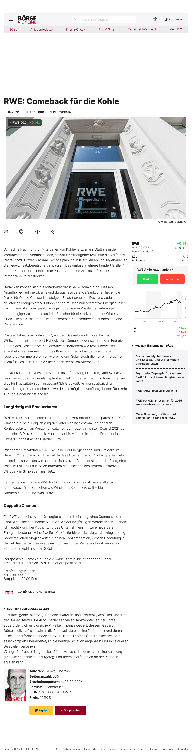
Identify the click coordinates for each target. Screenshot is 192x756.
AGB (102, 749)
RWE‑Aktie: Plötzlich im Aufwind (156, 390)
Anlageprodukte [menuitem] (41, 29)
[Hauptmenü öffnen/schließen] (11, 19)
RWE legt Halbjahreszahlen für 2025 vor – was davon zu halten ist (159, 402)
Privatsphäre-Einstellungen (133, 749)
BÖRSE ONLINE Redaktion (39, 591)
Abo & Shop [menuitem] (107, 29)
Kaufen (147, 279)
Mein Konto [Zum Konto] (174, 19)
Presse (112, 749)
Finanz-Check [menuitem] (75, 29)
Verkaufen (172, 279)
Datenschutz (90, 749)
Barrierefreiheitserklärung (68, 749)
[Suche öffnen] (104, 19)
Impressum (167, 749)
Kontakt (154, 749)
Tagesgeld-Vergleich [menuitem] (142, 29)
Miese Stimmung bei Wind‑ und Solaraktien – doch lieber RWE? (156, 415)
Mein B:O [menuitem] (176, 29)
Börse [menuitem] (13, 29)
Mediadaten (182, 749)
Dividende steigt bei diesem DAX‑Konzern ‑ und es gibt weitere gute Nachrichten (157, 360)
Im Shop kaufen (70, 710)
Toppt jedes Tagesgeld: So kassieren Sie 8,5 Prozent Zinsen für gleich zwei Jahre (160, 377)
